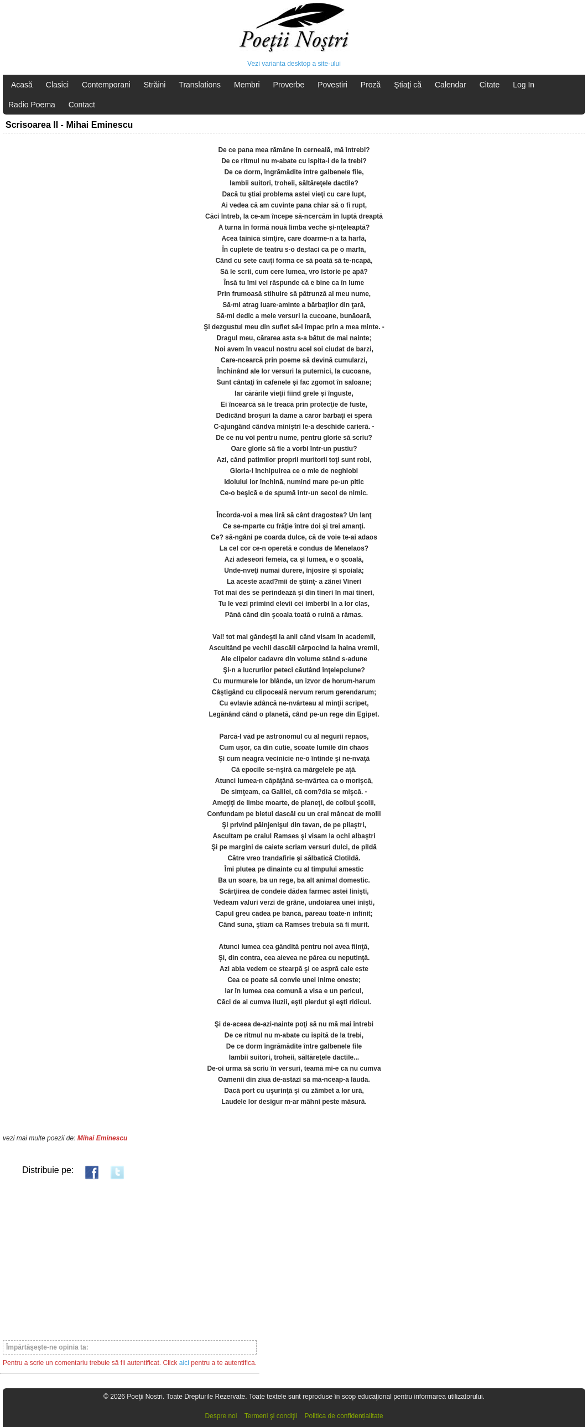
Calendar (450, 84)
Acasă (22, 84)
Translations (200, 84)
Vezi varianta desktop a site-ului (294, 64)
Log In (523, 84)
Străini (155, 84)
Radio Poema (31, 104)
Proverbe (289, 84)
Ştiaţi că (408, 84)
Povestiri (332, 84)
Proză (371, 84)
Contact (82, 104)
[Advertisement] (129, 1259)
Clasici (57, 84)
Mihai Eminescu (102, 1138)
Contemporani (106, 84)
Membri (247, 84)
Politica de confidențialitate (344, 1416)
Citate (490, 84)
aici (184, 1363)
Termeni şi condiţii (270, 1416)
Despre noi (221, 1416)
